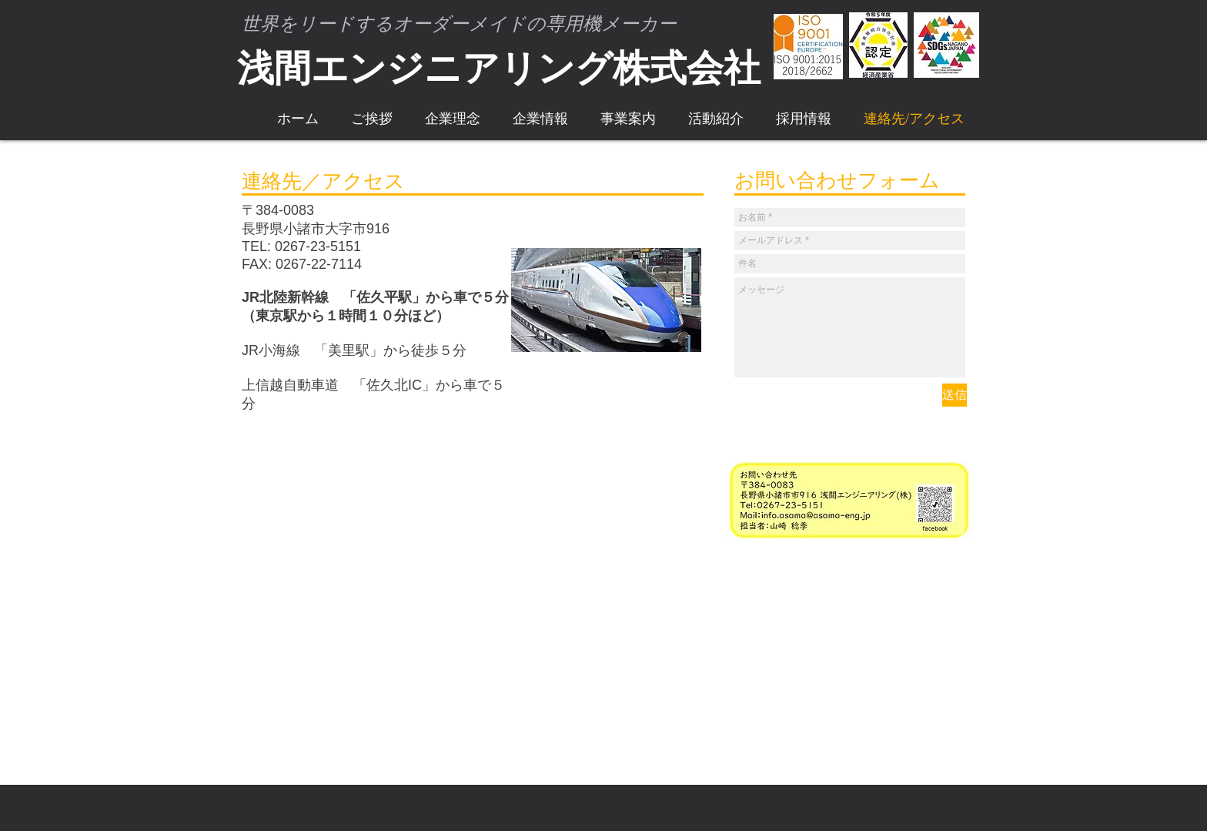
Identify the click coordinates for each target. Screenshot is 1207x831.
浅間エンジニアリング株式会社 (499, 68)
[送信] (954, 395)
